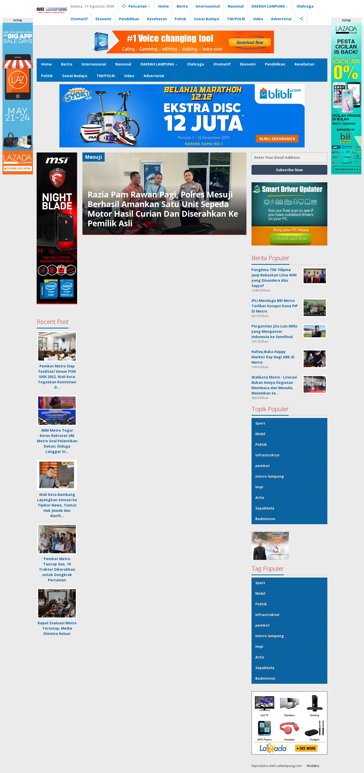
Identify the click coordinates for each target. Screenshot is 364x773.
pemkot (262, 465)
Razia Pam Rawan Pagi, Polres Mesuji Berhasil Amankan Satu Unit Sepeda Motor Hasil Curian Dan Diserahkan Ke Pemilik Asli (162, 209)
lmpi (259, 486)
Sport (260, 423)
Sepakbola (264, 508)
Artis (259, 497)
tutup (17, 20)
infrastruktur (267, 455)
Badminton (265, 518)
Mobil (260, 433)
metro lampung (269, 476)
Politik (261, 444)
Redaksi (313, 765)
